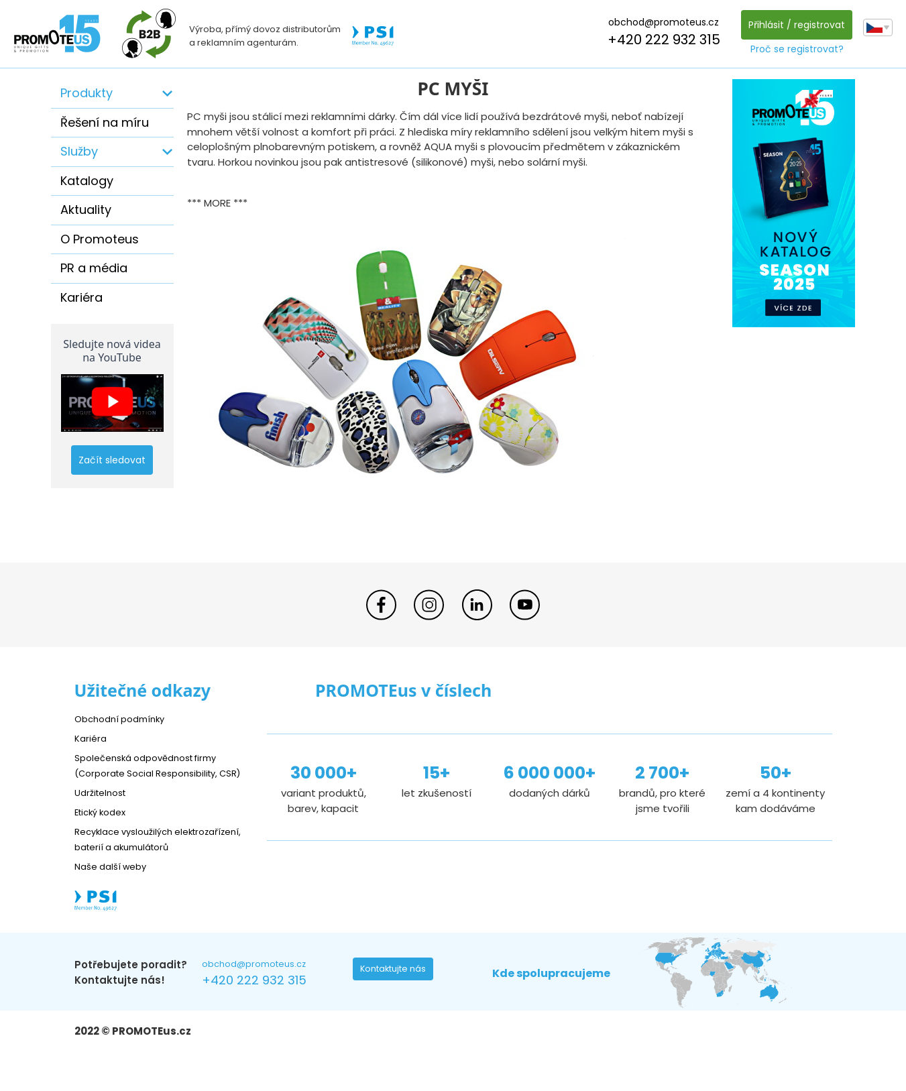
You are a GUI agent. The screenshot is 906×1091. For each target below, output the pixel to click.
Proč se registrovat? (793, 49)
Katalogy (86, 180)
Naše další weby (115, 896)
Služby (79, 151)
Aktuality (85, 209)
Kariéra (81, 297)
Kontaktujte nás (397, 1003)
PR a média (93, 268)
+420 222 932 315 (660, 39)
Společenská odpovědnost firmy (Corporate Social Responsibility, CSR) (155, 772)
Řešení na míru (104, 122)
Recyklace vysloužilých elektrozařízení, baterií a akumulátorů (135, 861)
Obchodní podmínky (124, 718)
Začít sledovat (112, 460)
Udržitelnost (104, 807)
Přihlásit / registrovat (793, 25)
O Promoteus (99, 239)
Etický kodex (104, 826)
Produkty (86, 92)
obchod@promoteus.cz (660, 22)
